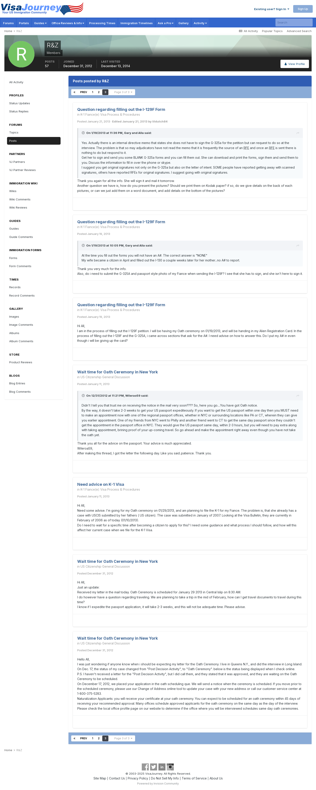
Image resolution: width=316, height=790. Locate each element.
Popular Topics (272, 31)
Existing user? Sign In (271, 9)
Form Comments (20, 266)
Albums (14, 333)
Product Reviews (20, 362)
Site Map (99, 778)
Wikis (12, 191)
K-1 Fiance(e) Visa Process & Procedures (110, 114)
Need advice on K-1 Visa (100, 484)
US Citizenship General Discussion (105, 377)
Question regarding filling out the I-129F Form (121, 109)
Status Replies (19, 111)
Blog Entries (17, 383)
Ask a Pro (165, 23)
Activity (200, 23)
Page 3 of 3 (123, 92)
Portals (24, 23)
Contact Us (117, 778)
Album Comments (21, 341)
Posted (93, 121)
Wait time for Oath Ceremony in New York (117, 372)
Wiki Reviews (18, 207)
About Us (216, 778)
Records (15, 287)
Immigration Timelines (136, 23)
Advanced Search (299, 31)
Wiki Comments (20, 199)
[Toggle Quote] (84, 133)
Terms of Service (194, 778)
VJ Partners (17, 162)
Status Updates (19, 103)
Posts (13, 140)
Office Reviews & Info (68, 23)
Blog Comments (20, 391)
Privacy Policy (138, 778)
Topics (13, 132)
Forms (13, 258)
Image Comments (21, 324)
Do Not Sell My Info (165, 778)
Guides (40, 23)
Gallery (183, 23)
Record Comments (22, 295)
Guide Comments (21, 237)
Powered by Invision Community (158, 783)
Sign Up (303, 9)
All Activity (16, 82)
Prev (83, 92)
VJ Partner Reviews (22, 170)
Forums (8, 23)
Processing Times (102, 23)
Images (14, 316)
